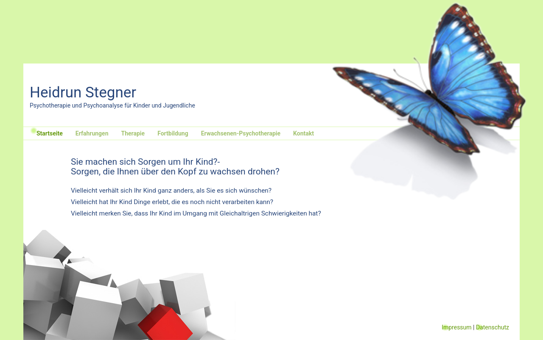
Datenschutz (492, 327)
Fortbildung (172, 133)
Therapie (133, 133)
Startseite (49, 133)
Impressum (456, 327)
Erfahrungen (92, 133)
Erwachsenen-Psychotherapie (240, 133)
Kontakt (303, 133)
